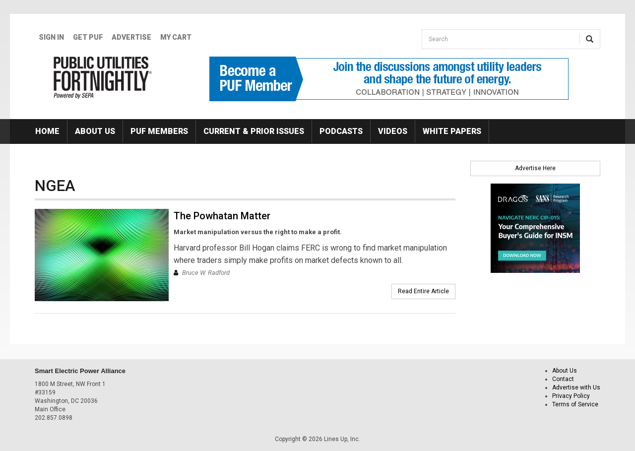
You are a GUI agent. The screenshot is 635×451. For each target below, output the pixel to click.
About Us (95, 131)
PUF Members (159, 131)
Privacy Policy (571, 395)
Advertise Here (535, 168)
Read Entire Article (423, 291)
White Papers (452, 131)
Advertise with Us (576, 387)
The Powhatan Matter (222, 216)
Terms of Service (575, 404)
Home (47, 131)
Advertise (131, 37)
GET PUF (88, 37)
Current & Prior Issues (253, 131)
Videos (392, 131)
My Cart (175, 37)
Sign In (51, 37)
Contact (563, 379)
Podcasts (341, 131)
